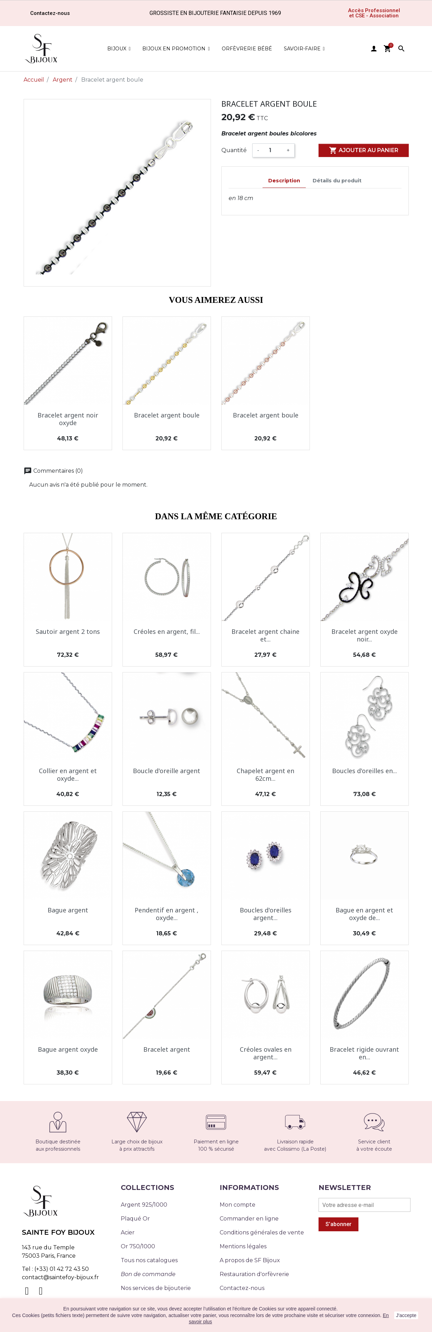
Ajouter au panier (363, 150)
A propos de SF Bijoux (250, 1260)
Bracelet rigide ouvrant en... (364, 1053)
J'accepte (406, 1315)
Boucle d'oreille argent (166, 771)
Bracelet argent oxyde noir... (364, 635)
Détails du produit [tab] (337, 180)
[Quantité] (272, 150)
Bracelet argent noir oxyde (67, 419)
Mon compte (237, 1204)
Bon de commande (148, 1274)
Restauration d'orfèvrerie (254, 1274)
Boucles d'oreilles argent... (265, 914)
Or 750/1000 (138, 1246)
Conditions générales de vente (262, 1232)
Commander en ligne (249, 1218)
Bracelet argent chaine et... (265, 635)
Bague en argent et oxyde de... (364, 914)
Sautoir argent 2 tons (68, 631)
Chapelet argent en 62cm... (265, 775)
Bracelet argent (166, 1049)
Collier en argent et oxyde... (68, 775)
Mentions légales (243, 1246)
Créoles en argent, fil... (167, 631)
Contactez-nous (242, 1288)
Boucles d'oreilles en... (364, 771)
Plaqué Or (135, 1218)
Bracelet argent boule (167, 415)
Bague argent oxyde (68, 1049)
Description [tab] (284, 180)
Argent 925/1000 (144, 1204)
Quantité (234, 150)
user (373, 48)
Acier (128, 1232)
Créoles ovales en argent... (265, 1053)
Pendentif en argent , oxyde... (166, 914)
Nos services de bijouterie (156, 1288)
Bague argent (68, 910)
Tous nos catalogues (149, 1260)
